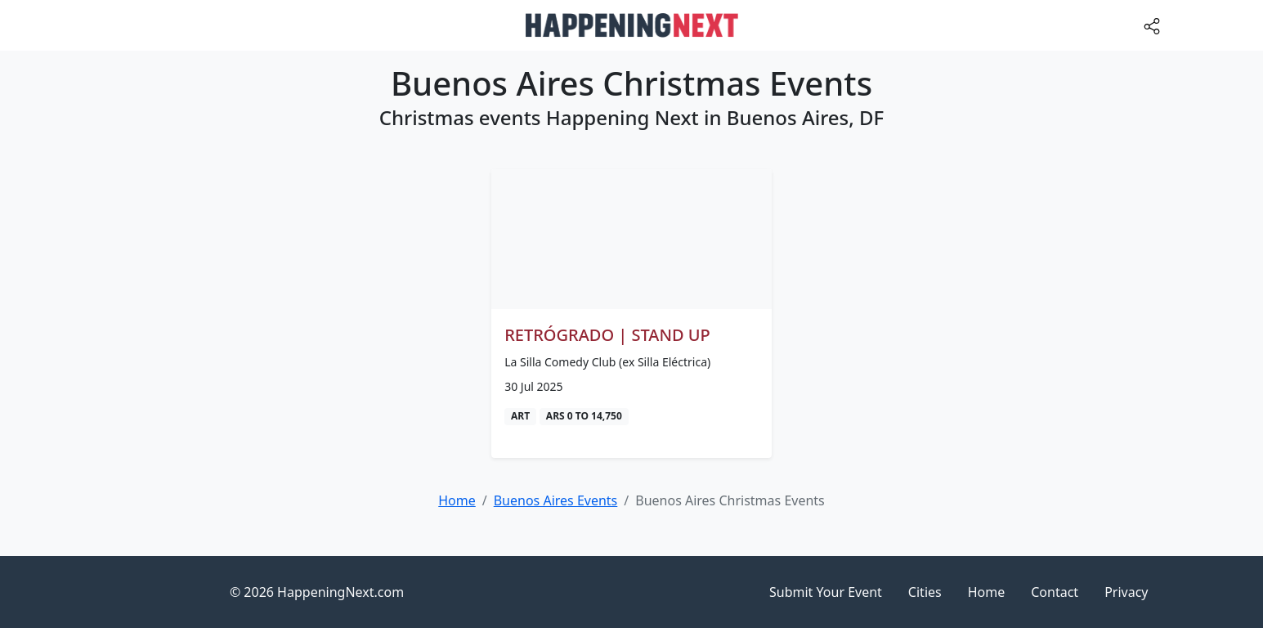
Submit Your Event (825, 592)
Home (986, 592)
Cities (925, 592)
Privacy (1126, 592)
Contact (1054, 592)
